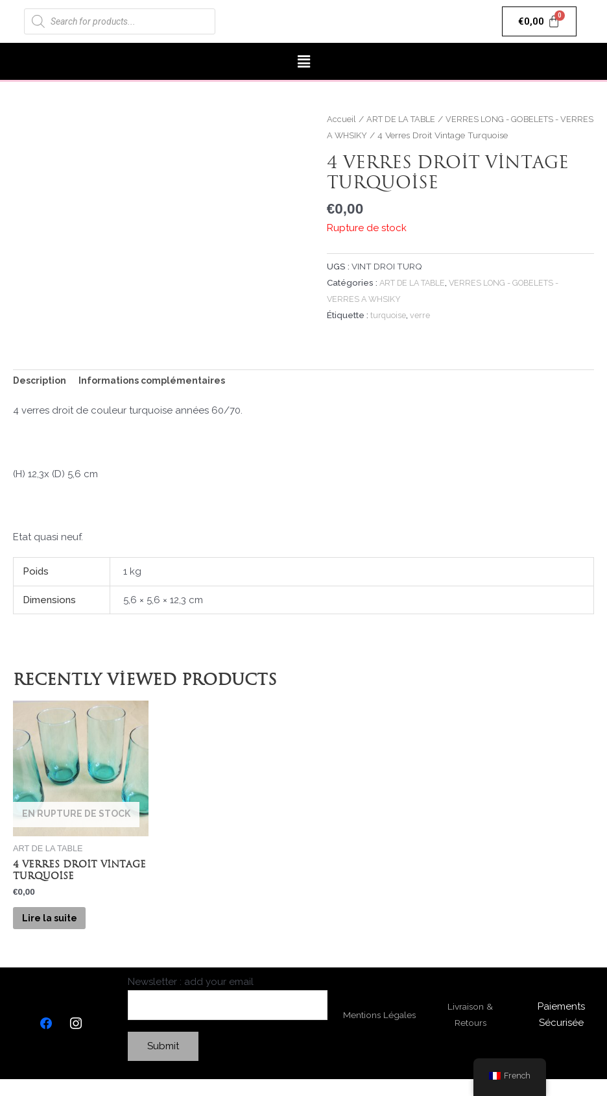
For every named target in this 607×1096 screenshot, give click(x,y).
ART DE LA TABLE (404, 119)
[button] (303, 61)
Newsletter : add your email (227, 1014)
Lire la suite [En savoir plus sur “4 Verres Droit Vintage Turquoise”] (61, 927)
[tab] (41, 382)
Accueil (341, 119)
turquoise (389, 314)
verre (422, 314)
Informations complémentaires (159, 381)
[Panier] (539, 21)
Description (41, 381)
